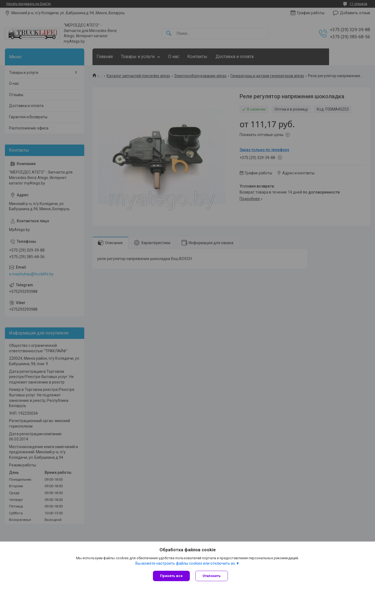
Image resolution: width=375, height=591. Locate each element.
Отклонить (211, 576)
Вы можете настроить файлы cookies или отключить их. (185, 563)
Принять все (171, 576)
